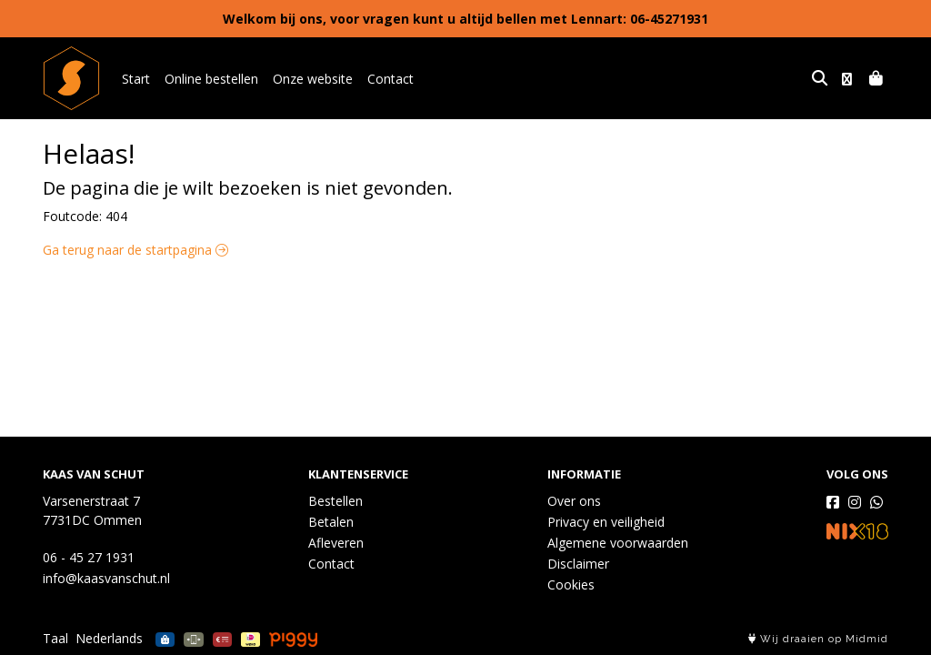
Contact (390, 78)
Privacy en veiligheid (606, 521)
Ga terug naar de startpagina (135, 249)
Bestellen (335, 500)
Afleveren (336, 542)
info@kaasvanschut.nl (106, 578)
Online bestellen (211, 78)
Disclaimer (578, 563)
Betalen (331, 521)
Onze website (313, 78)
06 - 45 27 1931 (89, 557)
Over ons (574, 500)
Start (136, 78)
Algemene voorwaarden (617, 542)
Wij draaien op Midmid (818, 639)
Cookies (571, 584)
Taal (55, 638)
